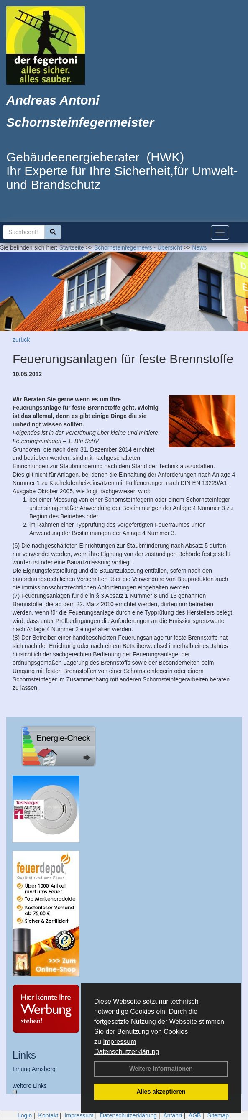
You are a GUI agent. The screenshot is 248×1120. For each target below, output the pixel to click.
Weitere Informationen (161, 1068)
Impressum (119, 1041)
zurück (21, 339)
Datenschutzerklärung (126, 1051)
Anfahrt (172, 1115)
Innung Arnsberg (34, 1069)
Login (25, 1115)
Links (24, 1055)
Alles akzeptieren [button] (161, 1091)
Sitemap (218, 1115)
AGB (195, 1115)
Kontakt (48, 1115)
